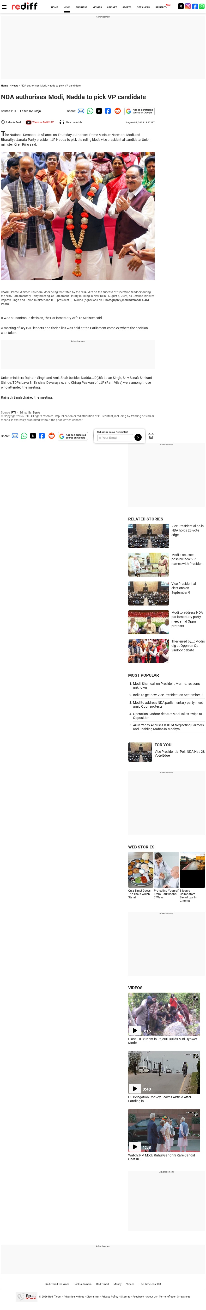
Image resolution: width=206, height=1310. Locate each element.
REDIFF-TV (161, 7)
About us (151, 1296)
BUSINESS (81, 7)
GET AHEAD (143, 7)
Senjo (37, 111)
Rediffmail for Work (57, 1284)
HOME (54, 7)
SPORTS (126, 7)
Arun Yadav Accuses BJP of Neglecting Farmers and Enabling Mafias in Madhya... (168, 727)
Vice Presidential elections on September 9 (183, 588)
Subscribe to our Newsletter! (112, 431)
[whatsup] (202, 6)
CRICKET (112, 7)
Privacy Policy (110, 1296)
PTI (13, 111)
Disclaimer (92, 1296)
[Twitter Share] (98, 111)
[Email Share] (80, 111)
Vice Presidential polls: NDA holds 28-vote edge (187, 530)
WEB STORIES (141, 847)
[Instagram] (188, 6)
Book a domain (82, 1284)
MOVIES (97, 7)
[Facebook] (195, 6)
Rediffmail (102, 1284)
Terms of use (167, 1296)
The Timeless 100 (150, 1284)
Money (117, 1284)
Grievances (183, 1296)
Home (4, 85)
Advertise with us (74, 1296)
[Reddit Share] (116, 111)
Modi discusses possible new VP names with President (187, 559)
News (15, 85)
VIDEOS (135, 987)
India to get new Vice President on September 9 (168, 695)
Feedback (138, 1296)
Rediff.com (54, 1296)
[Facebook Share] (107, 111)
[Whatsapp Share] (89, 111)
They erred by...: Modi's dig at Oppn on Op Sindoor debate (188, 645)
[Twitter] (180, 6)
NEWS (67, 7)
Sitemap (125, 1296)
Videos (130, 1284)
